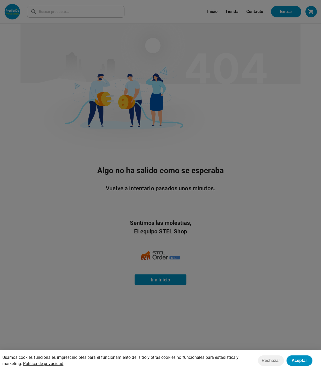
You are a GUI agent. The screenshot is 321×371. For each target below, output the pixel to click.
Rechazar (271, 360)
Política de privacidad (43, 363)
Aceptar (299, 360)
